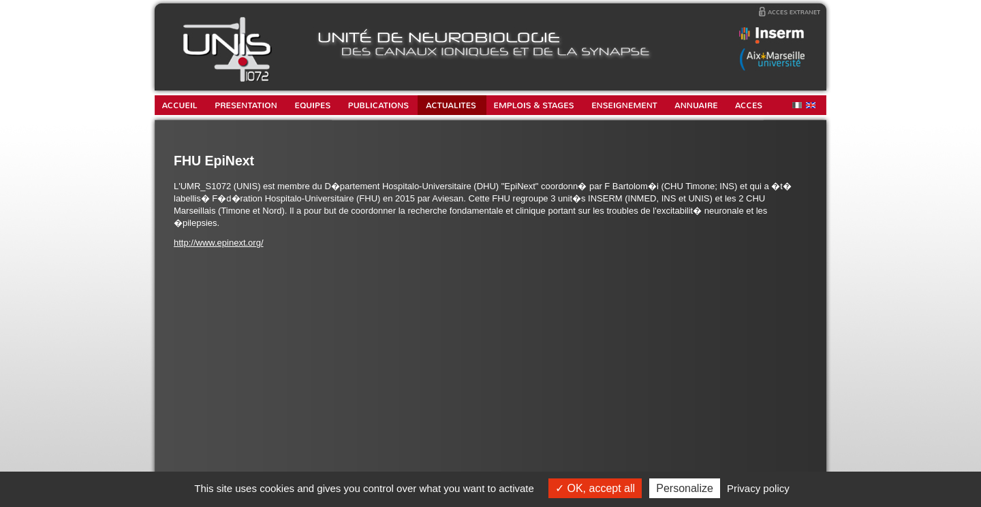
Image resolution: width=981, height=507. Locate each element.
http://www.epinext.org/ (219, 243)
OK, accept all (595, 488)
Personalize (684, 488)
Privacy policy (758, 488)
